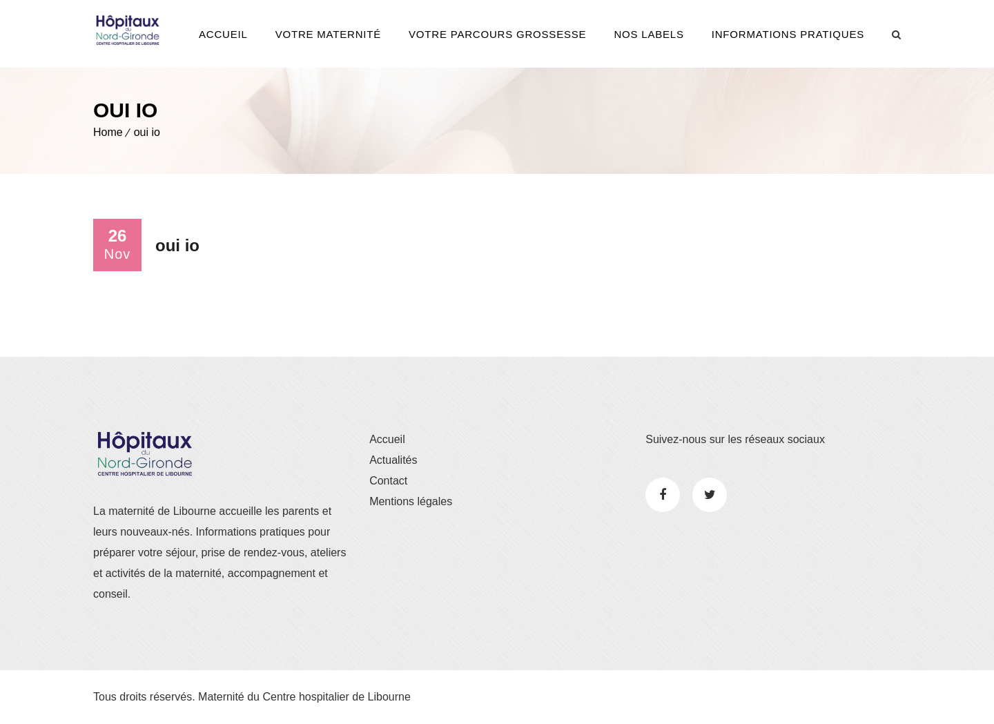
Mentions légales (410, 501)
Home (108, 132)
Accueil (223, 34)
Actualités (393, 460)
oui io (147, 132)
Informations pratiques (788, 34)
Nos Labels (648, 34)
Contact (388, 481)
